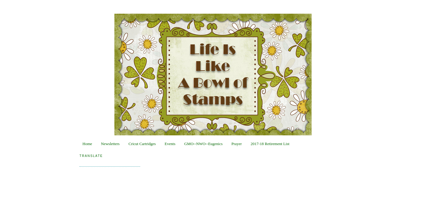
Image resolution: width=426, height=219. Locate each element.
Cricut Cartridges (142, 143)
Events (170, 143)
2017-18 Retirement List (270, 143)
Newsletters (110, 143)
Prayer (237, 143)
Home (87, 143)
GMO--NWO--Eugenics (203, 143)
